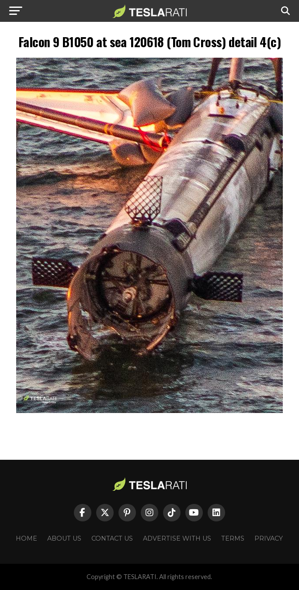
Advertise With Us (177, 538)
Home (26, 538)
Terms (232, 538)
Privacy (268, 538)
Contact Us (112, 538)
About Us (64, 538)
